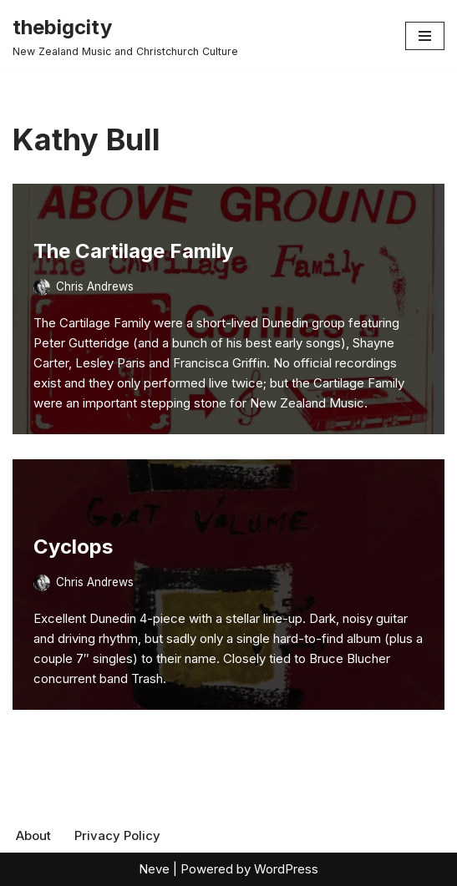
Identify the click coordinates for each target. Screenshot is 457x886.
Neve (154, 869)
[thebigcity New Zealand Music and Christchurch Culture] (125, 36)
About (33, 835)
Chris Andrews (95, 286)
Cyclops (73, 546)
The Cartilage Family (133, 251)
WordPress (286, 869)
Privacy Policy (117, 835)
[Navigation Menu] (424, 36)
